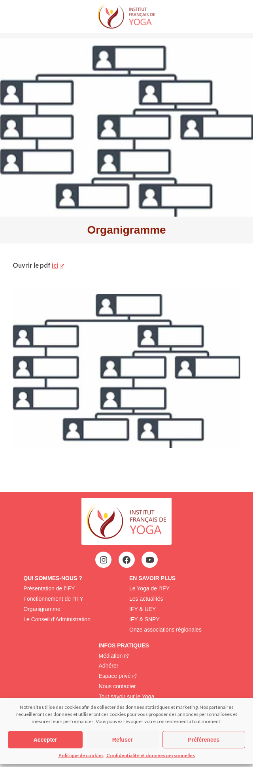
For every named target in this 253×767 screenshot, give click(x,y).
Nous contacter (117, 686)
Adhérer (109, 665)
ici (55, 265)
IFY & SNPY (144, 619)
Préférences (203, 740)
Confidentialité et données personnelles (150, 755)
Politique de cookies (81, 755)
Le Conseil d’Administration (57, 619)
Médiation (111, 656)
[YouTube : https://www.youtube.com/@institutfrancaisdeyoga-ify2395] (150, 560)
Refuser (122, 740)
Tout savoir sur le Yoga (127, 696)
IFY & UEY (142, 609)
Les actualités (146, 599)
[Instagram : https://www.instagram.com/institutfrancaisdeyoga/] (103, 560)
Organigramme (41, 609)
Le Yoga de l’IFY (149, 588)
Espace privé (115, 676)
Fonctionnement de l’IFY (53, 599)
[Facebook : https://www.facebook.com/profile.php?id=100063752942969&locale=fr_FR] (126, 560)
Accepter (45, 740)
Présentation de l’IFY (49, 588)
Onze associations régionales (165, 629)
